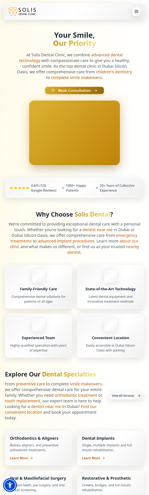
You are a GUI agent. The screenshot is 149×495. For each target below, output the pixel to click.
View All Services (126, 395)
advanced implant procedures (66, 241)
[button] (10, 485)
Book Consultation (74, 90)
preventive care (30, 384)
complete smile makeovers (76, 77)
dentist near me (98, 229)
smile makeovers (86, 384)
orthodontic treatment (76, 395)
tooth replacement (22, 401)
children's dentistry (114, 71)
